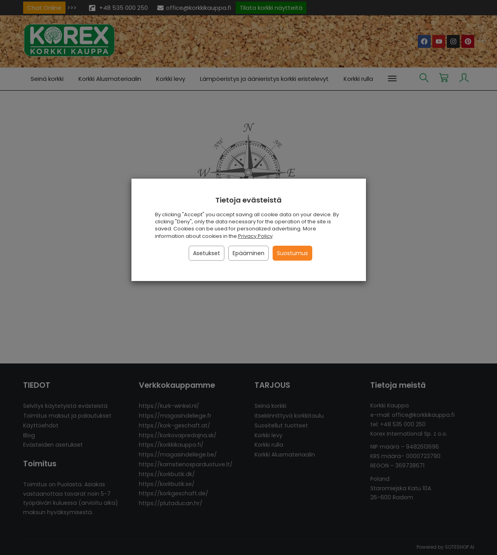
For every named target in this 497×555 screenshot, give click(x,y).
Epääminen (248, 253)
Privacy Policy (255, 236)
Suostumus (292, 253)
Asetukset (206, 253)
